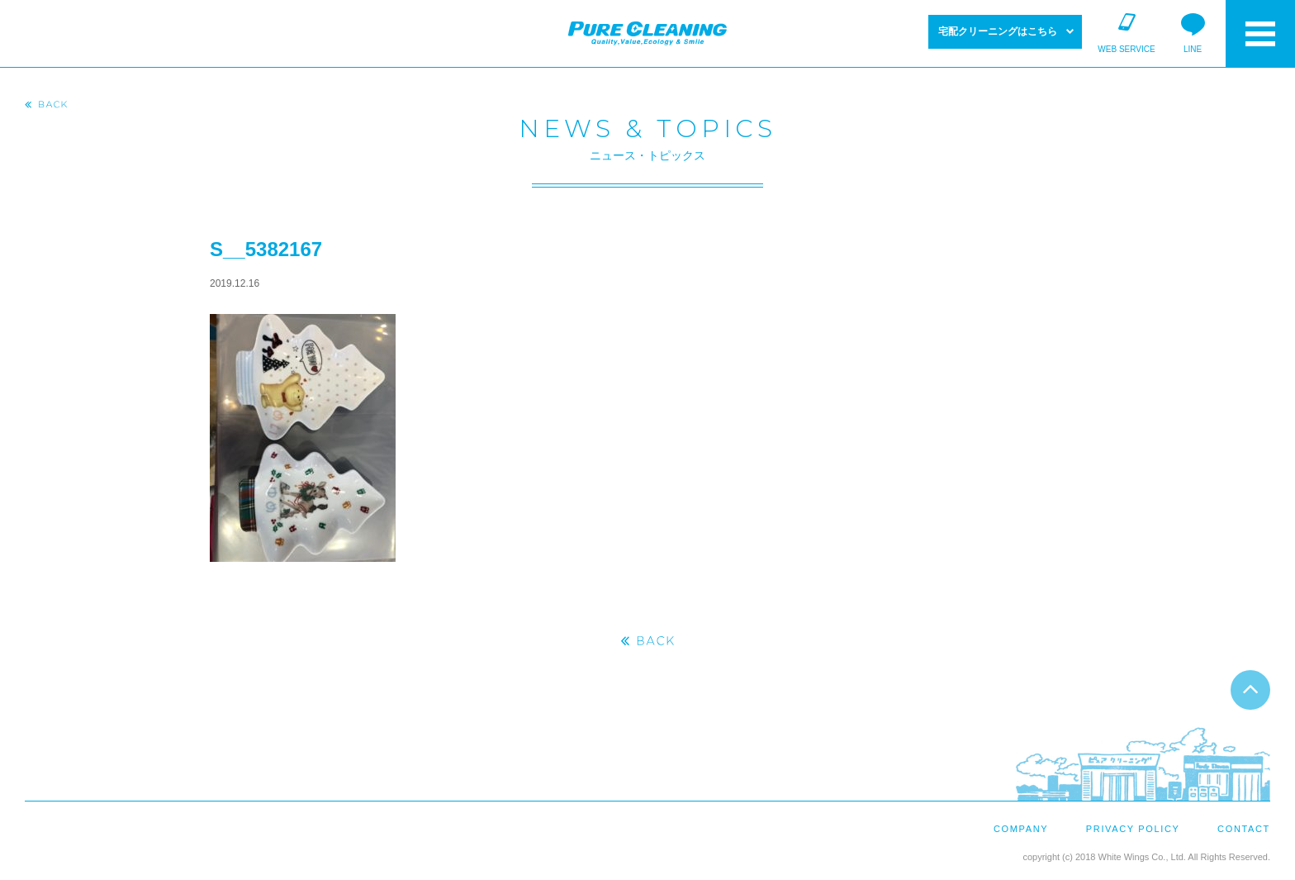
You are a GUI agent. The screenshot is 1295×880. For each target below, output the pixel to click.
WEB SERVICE (1126, 49)
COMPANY (1021, 829)
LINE (1193, 49)
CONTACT (1243, 829)
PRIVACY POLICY (1133, 829)
